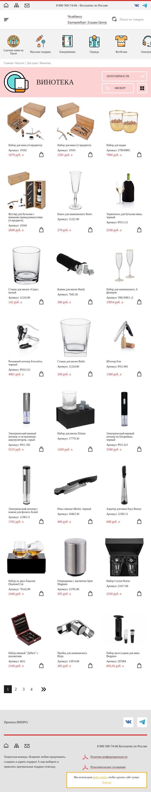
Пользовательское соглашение (108, 767)
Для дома (32, 63)
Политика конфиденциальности (108, 757)
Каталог (20, 63)
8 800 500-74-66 (66, 5)
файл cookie (100, 777)
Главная (8, 63)
